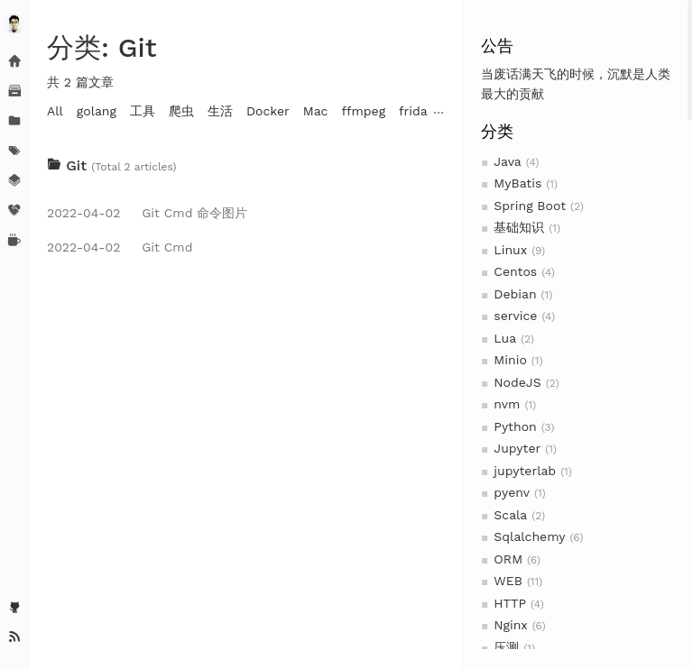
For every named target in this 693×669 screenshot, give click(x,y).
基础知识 (519, 227)
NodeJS (517, 382)
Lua (505, 338)
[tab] (245, 166)
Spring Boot (530, 205)
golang (96, 111)
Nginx (510, 625)
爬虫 (181, 111)
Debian (515, 294)
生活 (220, 111)
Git (69, 165)
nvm (507, 404)
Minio (510, 360)
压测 (506, 647)
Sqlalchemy (529, 536)
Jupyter (517, 448)
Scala (510, 515)
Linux (510, 250)
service (515, 315)
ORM (508, 559)
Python (515, 426)
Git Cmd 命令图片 (147, 213)
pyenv (512, 492)
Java (507, 161)
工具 (142, 111)
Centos (515, 271)
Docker (268, 111)
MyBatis (517, 183)
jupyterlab (525, 470)
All (55, 111)
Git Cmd (119, 247)
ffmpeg (363, 111)
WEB (508, 580)
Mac (315, 111)
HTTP (510, 603)
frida (413, 111)
